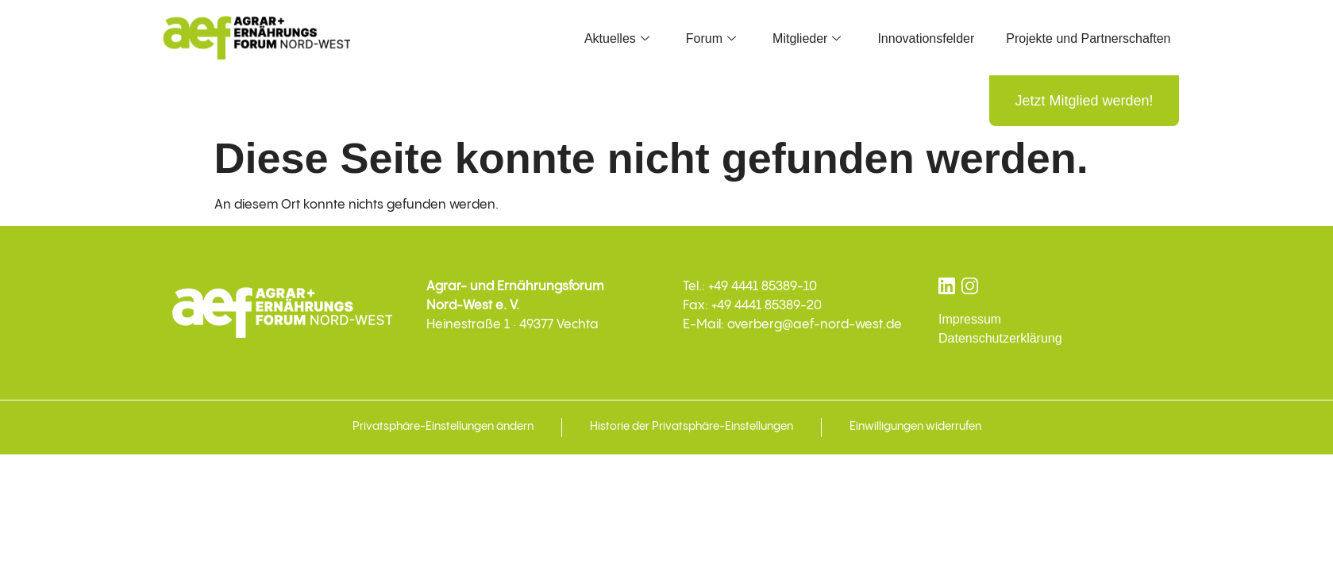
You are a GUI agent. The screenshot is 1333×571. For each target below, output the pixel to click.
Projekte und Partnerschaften (1088, 38)
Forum (711, 38)
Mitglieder (806, 38)
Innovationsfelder (925, 38)
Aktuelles (616, 38)
